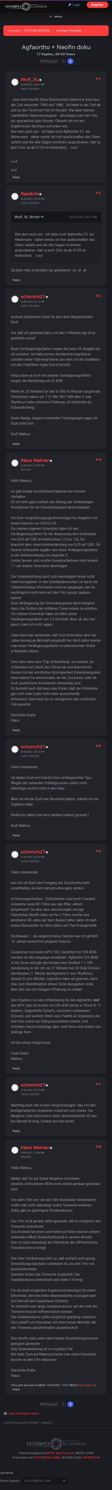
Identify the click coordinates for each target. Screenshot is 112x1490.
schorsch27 (33, 296)
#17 (98, 1084)
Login (74, 4)
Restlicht (30, 194)
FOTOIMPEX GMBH (47, 1457)
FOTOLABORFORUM (37, 30)
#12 (98, 193)
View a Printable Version (24, 1413)
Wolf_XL (30, 79)
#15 (98, 746)
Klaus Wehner (35, 460)
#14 (98, 459)
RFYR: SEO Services (61, 1453)
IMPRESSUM (91, 1457)
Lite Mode (6, 1472)
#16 (98, 851)
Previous (49, 61)
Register (97, 4)
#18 (98, 1147)
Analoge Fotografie (69, 30)
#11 (98, 79)
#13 (98, 296)
